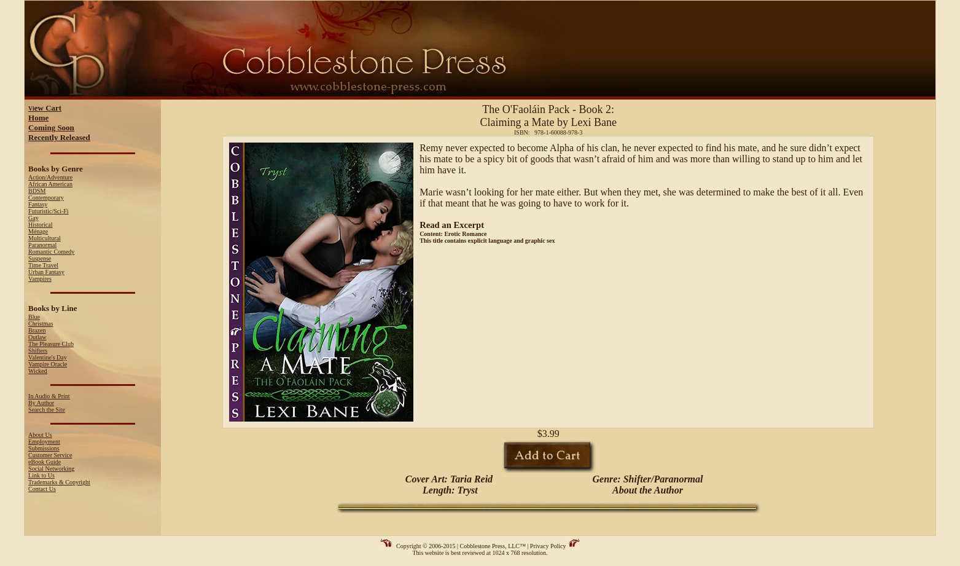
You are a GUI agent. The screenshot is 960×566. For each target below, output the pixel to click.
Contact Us (42, 488)
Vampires (40, 278)
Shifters (37, 350)
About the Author (647, 490)
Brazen (36, 330)
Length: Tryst (449, 490)
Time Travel (43, 265)
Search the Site (46, 409)
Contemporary (46, 197)
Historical (40, 224)
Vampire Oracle (47, 364)
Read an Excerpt (452, 225)
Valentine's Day (47, 357)
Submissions (44, 448)
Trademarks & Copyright (59, 482)
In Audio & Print (49, 396)
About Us (40, 434)
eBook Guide (44, 461)
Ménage (38, 231)
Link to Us (41, 475)
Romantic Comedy (51, 251)
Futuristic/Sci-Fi (48, 211)
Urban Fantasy (46, 272)
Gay (33, 217)
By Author (41, 402)
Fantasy (37, 204)
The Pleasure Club (51, 343)
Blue (34, 316)
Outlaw (37, 337)
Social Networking (51, 468)
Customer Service (50, 455)
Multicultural (44, 238)
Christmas (40, 323)
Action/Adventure (50, 177)
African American (50, 184)
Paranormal (42, 245)
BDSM (36, 190)
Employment (44, 441)
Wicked (37, 371)
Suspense (39, 258)
